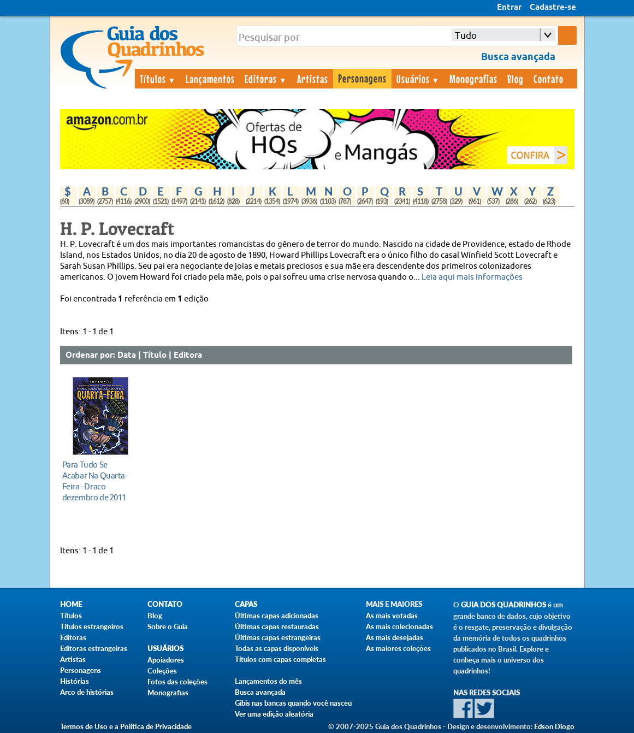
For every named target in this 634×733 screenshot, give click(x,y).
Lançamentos (210, 78)
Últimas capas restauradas (277, 626)
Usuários (418, 78)
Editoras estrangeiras (93, 648)
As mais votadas (392, 615)
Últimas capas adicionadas (276, 615)
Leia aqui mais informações (472, 277)
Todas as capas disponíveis (276, 648)
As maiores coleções (398, 648)
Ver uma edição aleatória (274, 714)
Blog (515, 78)
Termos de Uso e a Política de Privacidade (126, 726)
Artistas (312, 78)
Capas (246, 604)
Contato (549, 78)
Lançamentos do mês (268, 681)
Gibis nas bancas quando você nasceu (293, 703)
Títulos (158, 78)
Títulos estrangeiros (91, 626)
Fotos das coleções (177, 681)
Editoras (266, 78)
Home (71, 604)
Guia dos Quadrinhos (503, 605)
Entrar (509, 7)
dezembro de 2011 (97, 481)
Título (155, 355)
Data (126, 355)
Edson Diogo (554, 726)
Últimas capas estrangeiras (278, 637)
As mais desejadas (394, 637)
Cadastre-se (553, 7)
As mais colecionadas (399, 626)
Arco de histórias (87, 692)
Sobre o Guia (167, 626)
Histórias (74, 681)
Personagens (362, 78)
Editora (188, 355)
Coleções (162, 670)
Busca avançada (260, 692)
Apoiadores (165, 659)
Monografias (473, 78)
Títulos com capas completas (280, 659)
